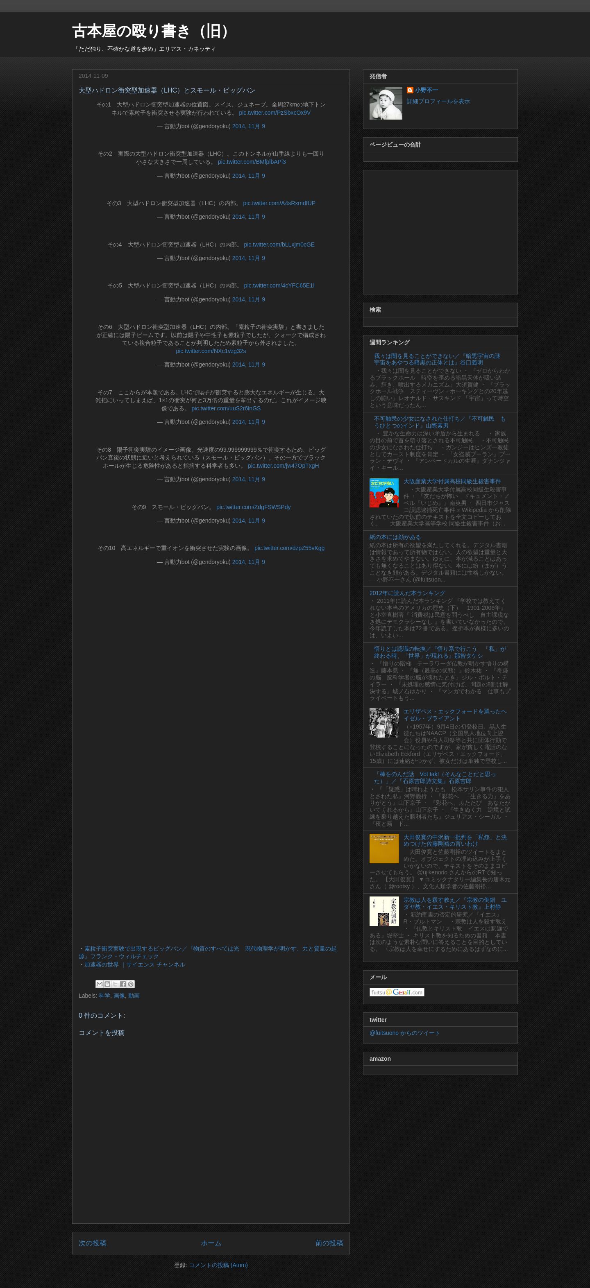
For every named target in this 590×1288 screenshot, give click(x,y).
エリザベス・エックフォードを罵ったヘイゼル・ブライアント (455, 715)
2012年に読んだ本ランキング (407, 593)
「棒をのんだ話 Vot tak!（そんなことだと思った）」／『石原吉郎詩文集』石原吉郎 (435, 777)
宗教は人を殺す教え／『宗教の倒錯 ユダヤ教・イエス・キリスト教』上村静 (455, 903)
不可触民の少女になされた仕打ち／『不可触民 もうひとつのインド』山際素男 (440, 422)
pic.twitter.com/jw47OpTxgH (283, 465)
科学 (104, 995)
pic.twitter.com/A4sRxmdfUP (279, 203)
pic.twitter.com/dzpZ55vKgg (289, 548)
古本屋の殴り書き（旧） (154, 31)
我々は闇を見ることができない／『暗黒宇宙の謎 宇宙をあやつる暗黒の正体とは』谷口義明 (440, 359)
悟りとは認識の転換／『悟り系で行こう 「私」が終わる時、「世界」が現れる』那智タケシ (440, 652)
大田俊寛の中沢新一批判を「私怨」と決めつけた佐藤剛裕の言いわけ (455, 840)
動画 (134, 995)
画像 (119, 995)
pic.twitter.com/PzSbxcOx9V (275, 112)
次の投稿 (93, 1243)
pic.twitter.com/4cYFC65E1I (279, 285)
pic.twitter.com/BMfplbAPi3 (252, 161)
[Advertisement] (440, 230)
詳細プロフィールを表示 (438, 101)
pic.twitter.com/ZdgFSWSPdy (253, 507)
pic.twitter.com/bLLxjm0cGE (279, 244)
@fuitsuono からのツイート (405, 1033)
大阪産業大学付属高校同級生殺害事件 (452, 481)
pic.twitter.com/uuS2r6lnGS (226, 408)
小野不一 (426, 90)
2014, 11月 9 (248, 126)
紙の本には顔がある (395, 537)
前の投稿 (329, 1243)
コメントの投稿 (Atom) (218, 1265)
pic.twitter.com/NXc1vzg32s (211, 351)
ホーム (211, 1243)
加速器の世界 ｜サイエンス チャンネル (134, 964)
